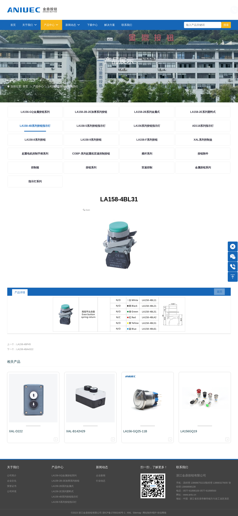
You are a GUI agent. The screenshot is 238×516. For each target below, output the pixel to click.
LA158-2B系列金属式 (147, 112)
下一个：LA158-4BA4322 (20, 349)
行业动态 (100, 480)
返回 (218, 292)
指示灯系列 (35, 181)
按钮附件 (203, 153)
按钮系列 (91, 167)
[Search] (202, 25)
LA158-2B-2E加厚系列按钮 (91, 112)
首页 (25, 86)
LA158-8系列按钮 (35, 139)
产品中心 (38, 86)
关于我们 (13, 467)
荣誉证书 (11, 486)
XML (129, 512)
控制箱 (35, 167)
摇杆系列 (147, 153)
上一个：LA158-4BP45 (19, 344)
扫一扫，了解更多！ (153, 467)
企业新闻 (100, 475)
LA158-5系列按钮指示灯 (91, 125)
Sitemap (137, 512)
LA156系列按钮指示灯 (147, 125)
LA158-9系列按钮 (91, 139)
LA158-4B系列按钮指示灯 (63, 86)
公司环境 (11, 491)
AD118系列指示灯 (203, 125)
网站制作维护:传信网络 (154, 512)
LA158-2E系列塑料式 (203, 112)
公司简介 (11, 475)
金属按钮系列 (203, 167)
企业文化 (11, 480)
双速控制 (147, 167)
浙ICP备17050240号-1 (113, 512)
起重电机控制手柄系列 (35, 153)
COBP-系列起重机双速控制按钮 (91, 153)
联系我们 (182, 467)
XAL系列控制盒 (203, 139)
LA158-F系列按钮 (147, 139)
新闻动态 (102, 467)
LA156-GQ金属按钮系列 (35, 112)
